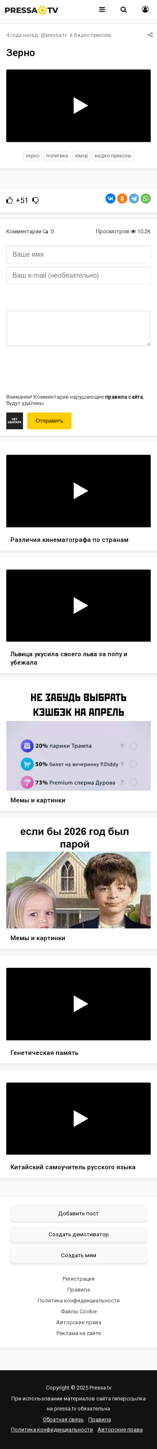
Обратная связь (63, 1419)
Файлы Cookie (79, 1311)
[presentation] (70, 369)
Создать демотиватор (79, 1234)
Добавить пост (78, 1213)
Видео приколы (92, 35)
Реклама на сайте (79, 1333)
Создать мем (78, 1255)
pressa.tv (56, 35)
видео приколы (113, 156)
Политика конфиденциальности (79, 1300)
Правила (78, 1290)
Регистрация (79, 1279)
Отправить (49, 421)
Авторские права (78, 1322)
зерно (32, 156)
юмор (81, 156)
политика (57, 156)
